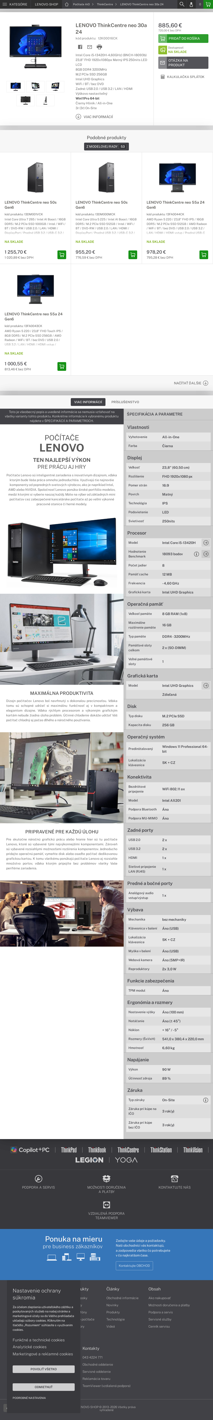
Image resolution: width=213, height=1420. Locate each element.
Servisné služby (159, 1319)
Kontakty (90, 1348)
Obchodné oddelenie (97, 1364)
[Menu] (15, 4)
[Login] (191, 4)
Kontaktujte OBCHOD (134, 1265)
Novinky (112, 1305)
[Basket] (208, 4)
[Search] (181, 4)
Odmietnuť (44, 1387)
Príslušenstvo (125, 402)
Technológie (115, 1319)
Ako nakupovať (159, 1298)
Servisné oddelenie (96, 1371)
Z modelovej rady (106, 146)
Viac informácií (88, 402)
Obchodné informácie (122, 1298)
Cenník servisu (159, 1326)
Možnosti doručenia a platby (169, 1305)
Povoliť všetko (44, 1369)
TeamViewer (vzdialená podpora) (106, 1386)
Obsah (154, 1289)
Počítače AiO (83, 4)
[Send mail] (89, 47)
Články (112, 1289)
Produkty (113, 1312)
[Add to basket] (183, 38)
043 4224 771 (92, 1357)
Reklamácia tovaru (96, 1379)
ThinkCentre (107, 4)
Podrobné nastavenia (29, 1398)
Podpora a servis (160, 1312)
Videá (110, 1326)
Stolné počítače (82, 1319)
